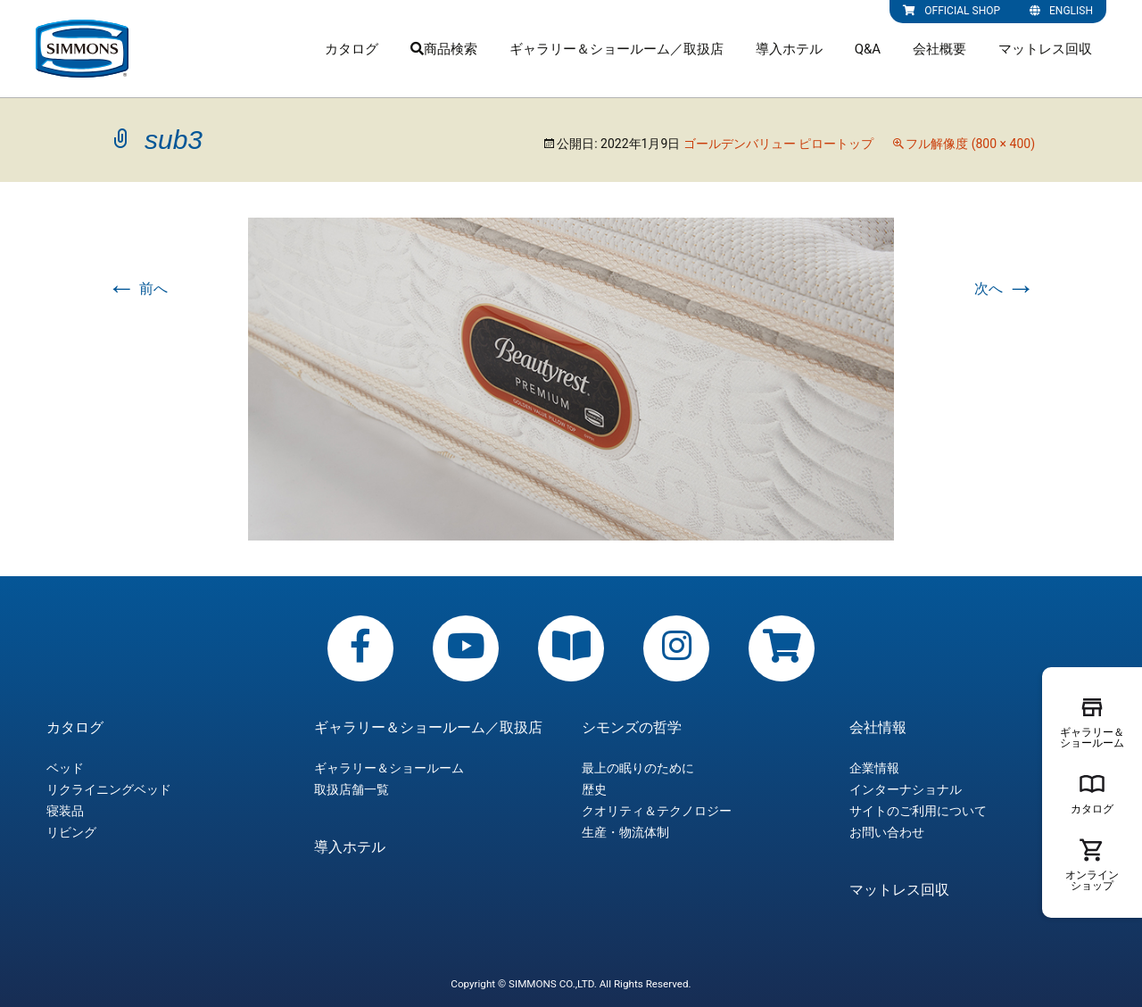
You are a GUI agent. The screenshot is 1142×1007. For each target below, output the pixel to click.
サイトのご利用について (918, 811)
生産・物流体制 (625, 832)
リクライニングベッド (108, 789)
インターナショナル (905, 789)
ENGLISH (1061, 10)
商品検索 (443, 49)
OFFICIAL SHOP (951, 10)
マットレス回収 (1045, 49)
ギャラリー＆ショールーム (389, 768)
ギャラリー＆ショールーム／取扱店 (616, 49)
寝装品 (65, 811)
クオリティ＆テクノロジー (657, 811)
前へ (137, 288)
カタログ (351, 49)
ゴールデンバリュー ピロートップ (778, 143)
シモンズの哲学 (632, 728)
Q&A (868, 49)
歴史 (594, 789)
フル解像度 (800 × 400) (970, 143)
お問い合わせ (886, 832)
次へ (1004, 288)
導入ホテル (789, 49)
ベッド (65, 768)
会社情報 (877, 728)
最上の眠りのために (638, 768)
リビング (71, 832)
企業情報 (874, 768)
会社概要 (939, 49)
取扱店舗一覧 (351, 789)
